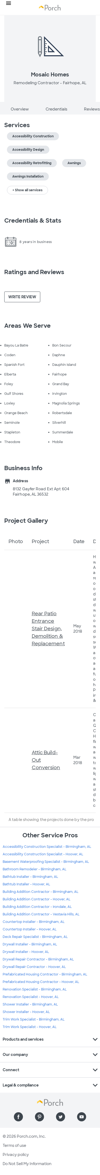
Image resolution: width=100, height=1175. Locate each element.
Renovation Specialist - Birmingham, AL (35, 989)
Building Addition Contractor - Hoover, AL (36, 899)
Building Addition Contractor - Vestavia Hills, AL (41, 914)
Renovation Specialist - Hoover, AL (31, 997)
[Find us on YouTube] (81, 1116)
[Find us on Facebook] (18, 1116)
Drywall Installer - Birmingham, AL (30, 944)
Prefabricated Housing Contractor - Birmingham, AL (45, 974)
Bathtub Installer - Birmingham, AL (30, 877)
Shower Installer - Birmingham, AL (30, 1004)
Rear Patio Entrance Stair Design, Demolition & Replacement (48, 628)
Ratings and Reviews (34, 272)
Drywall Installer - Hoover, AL (26, 952)
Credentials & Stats (32, 220)
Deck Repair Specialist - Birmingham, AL (35, 937)
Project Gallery (26, 521)
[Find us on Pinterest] (39, 1116)
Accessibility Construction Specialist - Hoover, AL (43, 854)
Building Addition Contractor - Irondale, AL (37, 907)
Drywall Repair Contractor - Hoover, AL (34, 967)
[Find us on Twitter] (60, 1116)
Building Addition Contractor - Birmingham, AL (40, 892)
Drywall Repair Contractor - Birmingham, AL (38, 959)
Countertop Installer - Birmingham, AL (34, 922)
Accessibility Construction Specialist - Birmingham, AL (47, 847)
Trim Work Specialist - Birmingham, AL (34, 1019)
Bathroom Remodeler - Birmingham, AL (34, 869)
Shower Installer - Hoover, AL (26, 1012)
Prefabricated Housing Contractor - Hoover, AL (41, 982)
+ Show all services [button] (27, 190)
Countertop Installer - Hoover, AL (30, 929)
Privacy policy (16, 1154)
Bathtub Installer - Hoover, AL (26, 884)
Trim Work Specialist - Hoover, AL (30, 1027)
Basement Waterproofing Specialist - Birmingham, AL (46, 862)
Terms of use (14, 1145)
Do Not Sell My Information (27, 1163)
